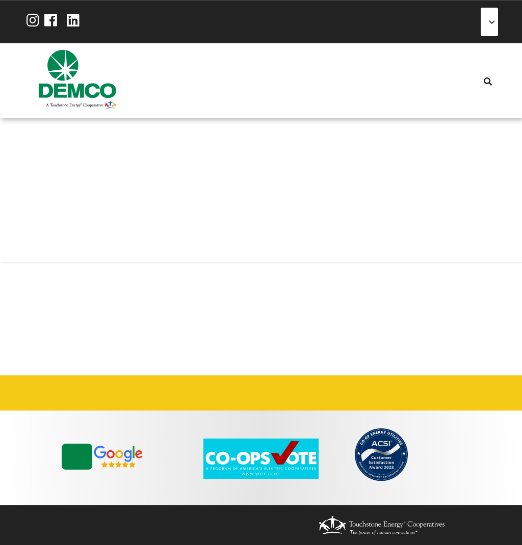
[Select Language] (489, 22)
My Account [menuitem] (173, 80)
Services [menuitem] (191, 80)
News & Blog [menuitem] (264, 80)
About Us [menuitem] (154, 80)
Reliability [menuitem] (228, 80)
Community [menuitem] (246, 80)
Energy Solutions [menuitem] (209, 80)
